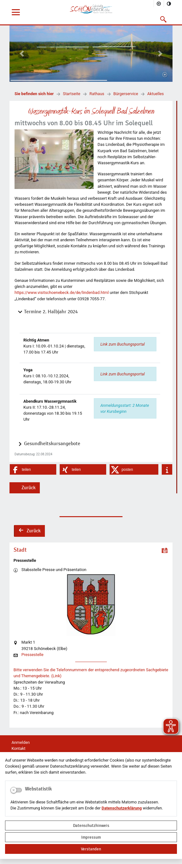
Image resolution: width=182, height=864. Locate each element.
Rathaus (96, 93)
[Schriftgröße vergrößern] (159, 3)
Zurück (28, 487)
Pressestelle (32, 655)
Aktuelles (155, 93)
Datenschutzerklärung (122, 808)
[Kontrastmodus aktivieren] (169, 3)
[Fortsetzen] (165, 75)
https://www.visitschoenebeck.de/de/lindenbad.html (62, 292)
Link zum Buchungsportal (122, 344)
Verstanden (91, 849)
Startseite (71, 93)
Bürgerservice (125, 93)
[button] (163, 19)
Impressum (91, 837)
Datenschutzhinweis (91, 825)
